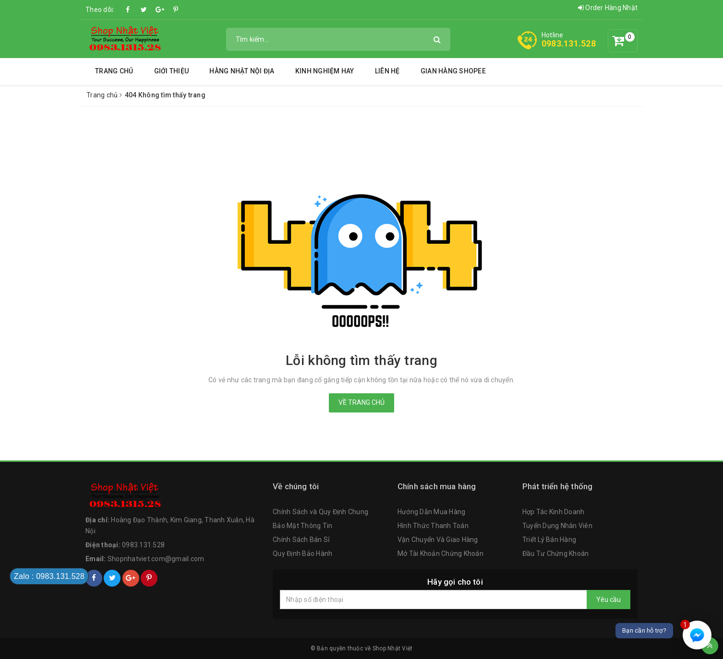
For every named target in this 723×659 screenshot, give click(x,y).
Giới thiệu (171, 71)
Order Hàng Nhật (608, 8)
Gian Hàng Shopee (453, 71)
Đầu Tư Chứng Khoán (555, 553)
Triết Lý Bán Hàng (549, 539)
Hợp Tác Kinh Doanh (553, 512)
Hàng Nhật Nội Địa (241, 71)
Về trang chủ (361, 402)
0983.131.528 (569, 43)
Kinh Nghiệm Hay (324, 71)
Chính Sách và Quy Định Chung (320, 512)
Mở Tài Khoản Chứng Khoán (440, 553)
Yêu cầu (608, 599)
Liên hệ (387, 71)
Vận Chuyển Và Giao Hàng (438, 539)
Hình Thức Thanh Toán (433, 526)
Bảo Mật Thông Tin (302, 526)
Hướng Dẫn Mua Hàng (432, 512)
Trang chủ (114, 71)
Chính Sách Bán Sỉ (301, 539)
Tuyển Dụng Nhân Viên (557, 526)
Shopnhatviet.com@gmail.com (156, 559)
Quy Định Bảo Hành (302, 553)
